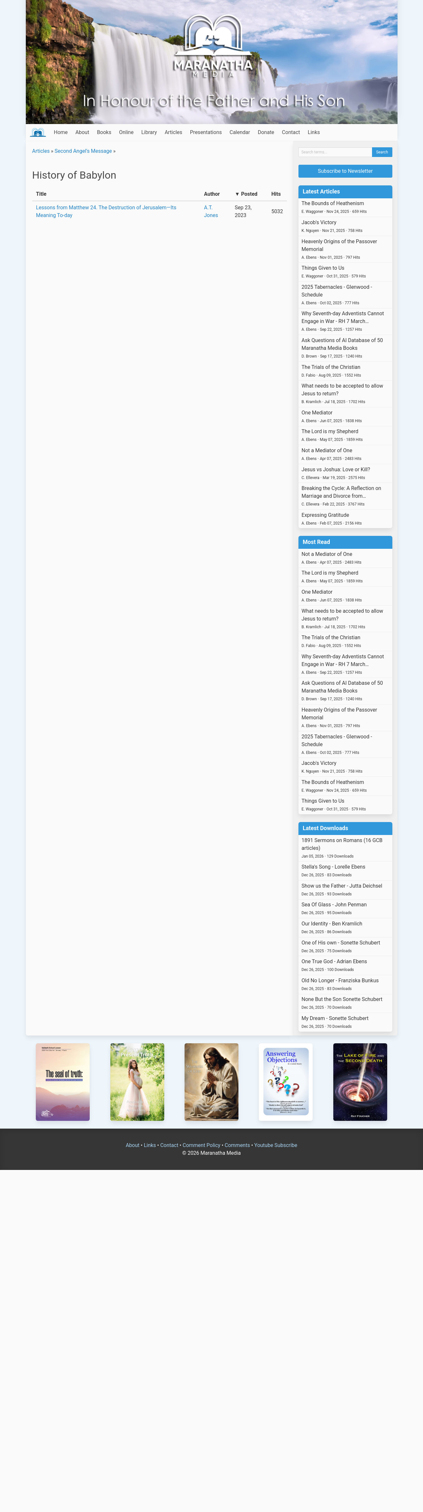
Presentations (206, 132)
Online (126, 132)
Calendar (239, 132)
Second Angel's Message (83, 151)
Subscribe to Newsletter (345, 171)
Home (61, 132)
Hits (276, 194)
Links (314, 132)
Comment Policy (201, 1145)
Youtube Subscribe (275, 1145)
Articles (173, 132)
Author (212, 194)
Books (104, 132)
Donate (266, 132)
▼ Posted (246, 194)
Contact (291, 132)
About (82, 132)
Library (149, 132)
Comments (237, 1145)
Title (41, 194)
